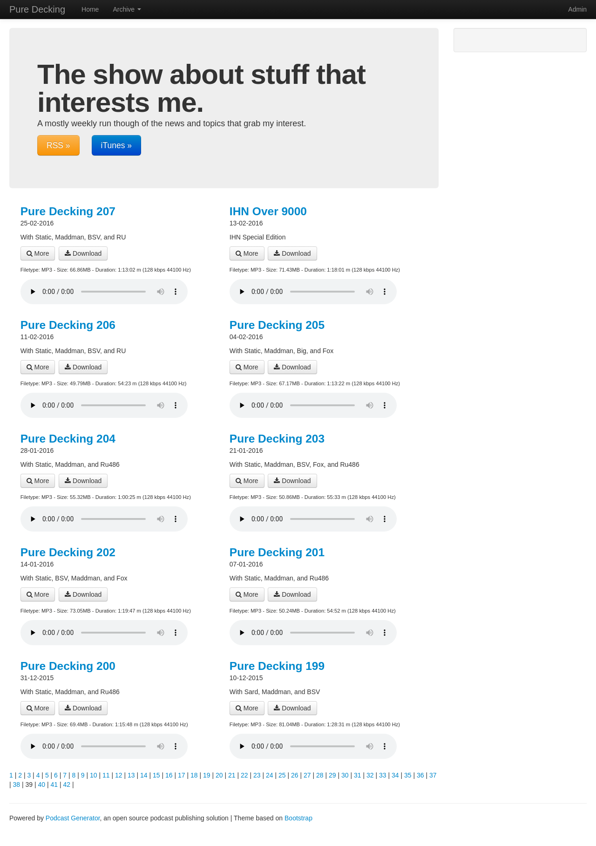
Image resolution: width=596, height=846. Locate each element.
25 (282, 775)
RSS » (58, 145)
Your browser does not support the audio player (104, 291)
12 (118, 775)
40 (42, 784)
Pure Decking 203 (277, 438)
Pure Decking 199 (277, 666)
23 (257, 775)
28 (320, 775)
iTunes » (116, 145)
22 (244, 775)
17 (181, 775)
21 (232, 775)
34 (395, 775)
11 (106, 775)
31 (357, 775)
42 (67, 784)
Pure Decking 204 (67, 438)
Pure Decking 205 (277, 325)
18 (194, 775)
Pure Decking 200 (67, 666)
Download (83, 253)
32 (370, 775)
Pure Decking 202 (67, 552)
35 (408, 775)
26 (294, 775)
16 (169, 775)
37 (433, 775)
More (38, 253)
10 (93, 775)
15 (156, 775)
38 (16, 784)
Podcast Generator (73, 818)
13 (131, 775)
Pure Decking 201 (277, 552)
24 (269, 775)
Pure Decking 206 (67, 325)
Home (90, 9)
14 (144, 775)
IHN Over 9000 (268, 211)
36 (420, 775)
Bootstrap (298, 818)
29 (332, 775)
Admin (577, 9)
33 (382, 775)
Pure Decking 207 (67, 211)
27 (307, 775)
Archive (127, 9)
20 (219, 775)
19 (206, 775)
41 (54, 784)
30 (345, 775)
